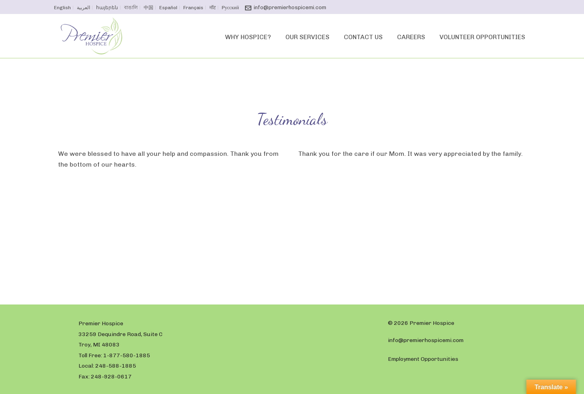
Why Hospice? (248, 37)
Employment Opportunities (423, 359)
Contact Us (363, 37)
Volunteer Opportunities (482, 37)
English (62, 8)
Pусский (230, 8)
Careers (411, 37)
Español (168, 8)
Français (193, 8)
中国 (148, 8)
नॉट (212, 8)
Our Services (307, 37)
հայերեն (107, 8)
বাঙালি (131, 8)
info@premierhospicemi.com (290, 7)
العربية (83, 8)
